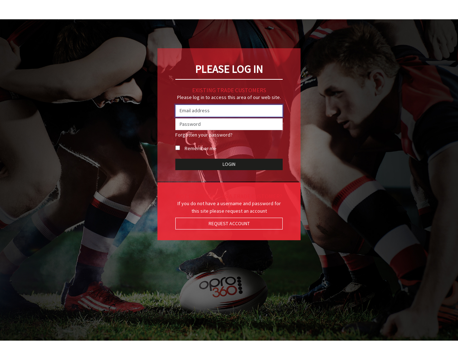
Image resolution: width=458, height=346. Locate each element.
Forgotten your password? (204, 135)
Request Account (229, 223)
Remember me (200, 148)
